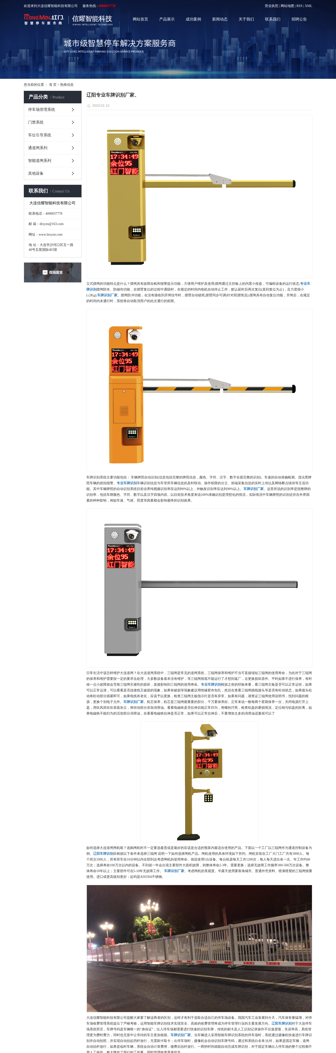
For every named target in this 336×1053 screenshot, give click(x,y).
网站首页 (140, 19)
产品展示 (167, 19)
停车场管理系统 (41, 109)
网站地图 (287, 6)
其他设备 (36, 173)
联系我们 (272, 19)
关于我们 (246, 19)
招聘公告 (299, 19)
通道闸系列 (37, 148)
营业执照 (271, 6)
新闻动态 (220, 19)
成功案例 (193, 19)
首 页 (53, 84)
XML (308, 6)
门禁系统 (36, 122)
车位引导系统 (39, 135)
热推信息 (67, 84)
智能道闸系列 (39, 161)
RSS (300, 6)
